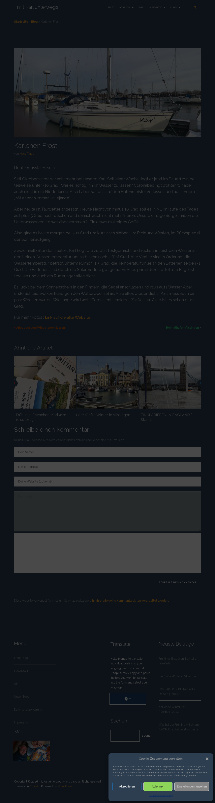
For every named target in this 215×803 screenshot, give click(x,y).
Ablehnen (158, 786)
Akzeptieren (127, 786)
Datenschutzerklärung (161, 795)
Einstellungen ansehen (192, 786)
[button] (207, 759)
